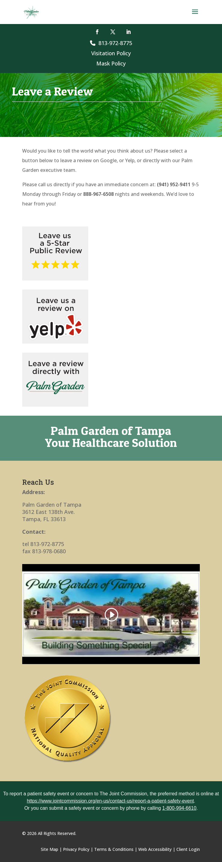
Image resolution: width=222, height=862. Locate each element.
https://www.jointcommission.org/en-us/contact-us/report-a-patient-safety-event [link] (110, 800)
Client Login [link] (188, 849)
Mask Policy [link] (111, 63)
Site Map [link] (49, 849)
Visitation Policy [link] (111, 53)
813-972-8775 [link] (111, 43)
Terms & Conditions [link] (114, 849)
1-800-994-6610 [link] (179, 808)
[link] (31, 11)
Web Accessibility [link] (155, 849)
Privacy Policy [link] (76, 849)
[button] (195, 15)
